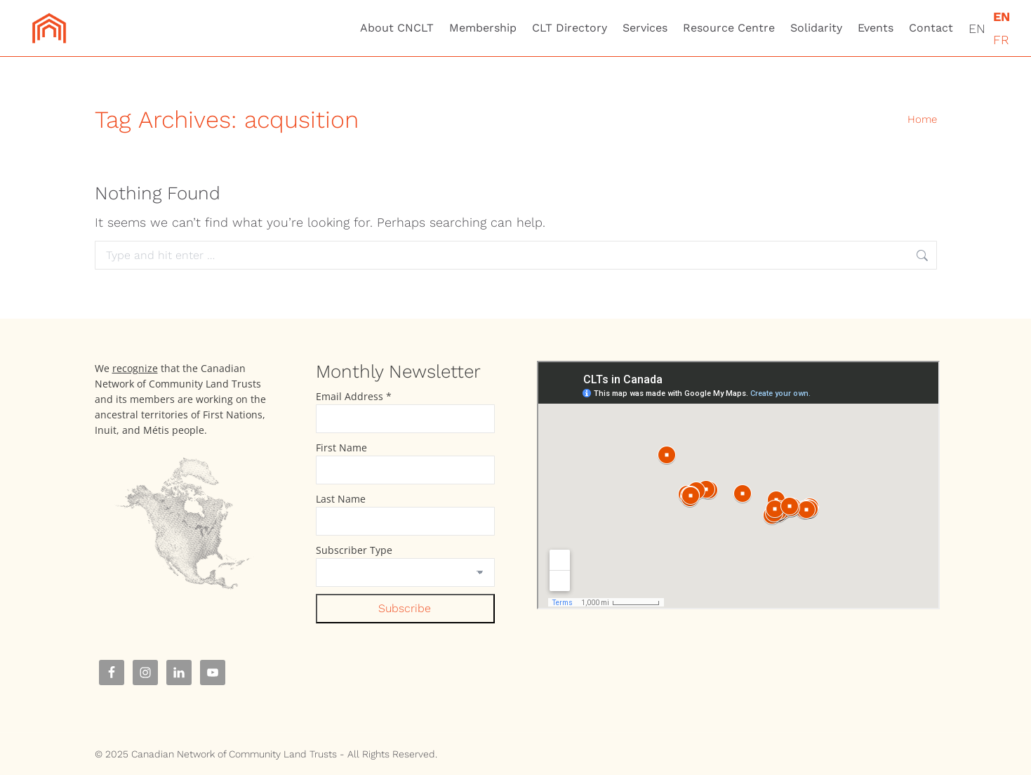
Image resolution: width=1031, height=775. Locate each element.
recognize (135, 368)
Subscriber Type (354, 550)
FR (1001, 39)
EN (977, 28)
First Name (341, 447)
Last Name (341, 498)
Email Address (354, 396)
